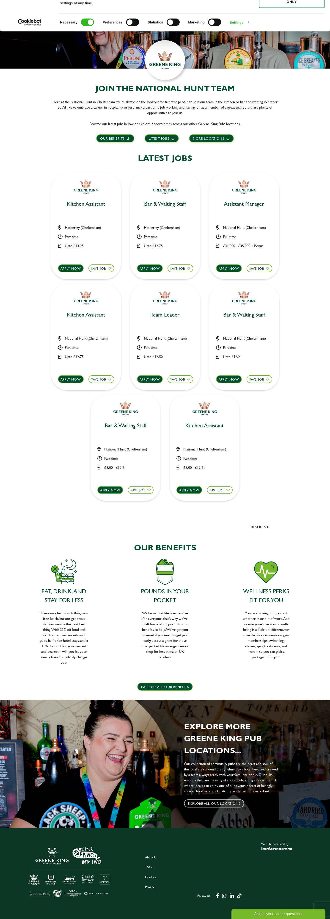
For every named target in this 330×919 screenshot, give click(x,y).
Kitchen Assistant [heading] (86, 204)
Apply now (70, 268)
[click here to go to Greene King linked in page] (232, 895)
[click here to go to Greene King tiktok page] (239, 895)
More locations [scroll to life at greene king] (208, 138)
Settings (237, 52)
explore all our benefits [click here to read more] (165, 686)
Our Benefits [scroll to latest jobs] (112, 138)
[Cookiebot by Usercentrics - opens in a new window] (30, 52)
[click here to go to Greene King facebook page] (218, 895)
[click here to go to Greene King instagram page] (224, 895)
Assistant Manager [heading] (244, 204)
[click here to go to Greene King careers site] (69, 871)
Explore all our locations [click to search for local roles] (214, 803)
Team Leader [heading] (165, 314)
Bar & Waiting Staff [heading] (165, 204)
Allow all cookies (291, 12)
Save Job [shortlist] (98, 268)
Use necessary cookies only (292, 29)
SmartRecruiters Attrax (276, 848)
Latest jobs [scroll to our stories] (158, 138)
